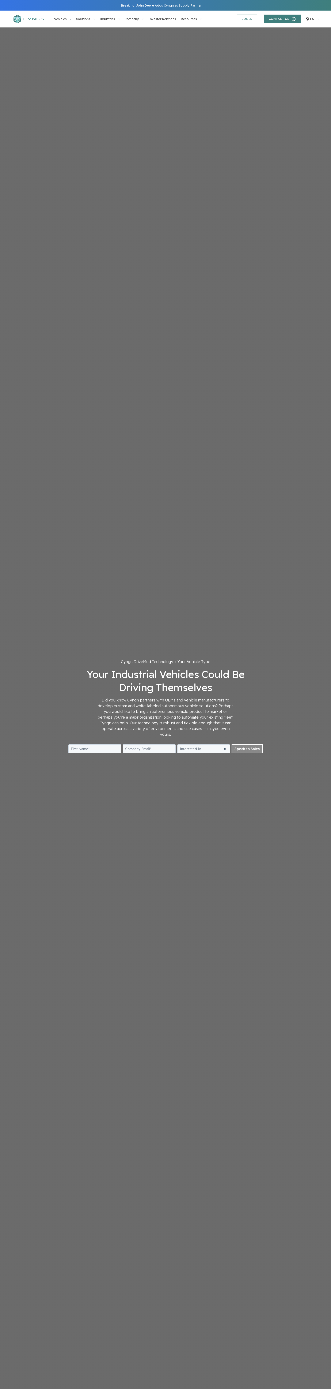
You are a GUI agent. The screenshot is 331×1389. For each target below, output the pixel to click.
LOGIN (247, 19)
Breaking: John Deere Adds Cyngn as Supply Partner (161, 5)
